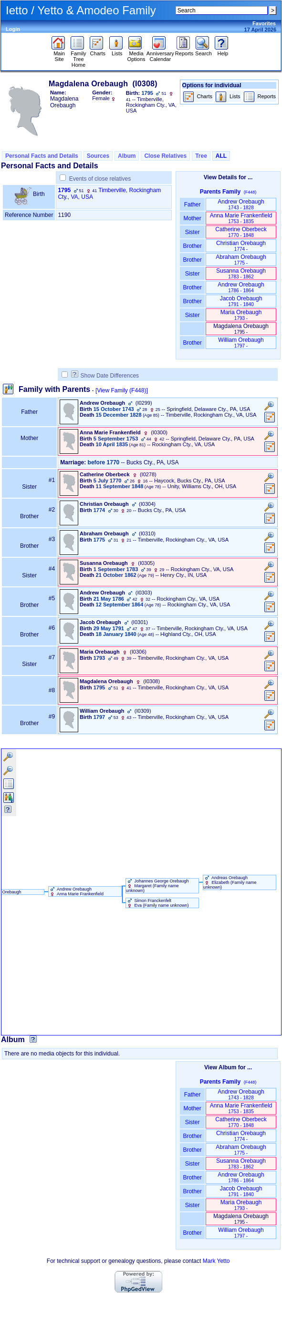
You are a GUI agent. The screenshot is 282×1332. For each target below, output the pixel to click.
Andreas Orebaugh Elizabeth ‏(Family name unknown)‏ (230, 882)
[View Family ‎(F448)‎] (121, 390)
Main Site (59, 54)
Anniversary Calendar (160, 54)
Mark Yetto (216, 1261)
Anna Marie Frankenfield (241, 218)
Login (13, 29)
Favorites (264, 23)
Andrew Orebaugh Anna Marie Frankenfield (76, 891)
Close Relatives (165, 156)
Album (127, 156)
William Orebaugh (240, 342)
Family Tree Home (78, 57)
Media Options (136, 54)
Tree (201, 156)
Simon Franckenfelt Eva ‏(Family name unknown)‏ (157, 903)
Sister (192, 232)
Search (203, 51)
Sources (98, 156)
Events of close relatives (100, 178)
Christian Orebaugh (241, 246)
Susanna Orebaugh (241, 273)
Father (192, 204)
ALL (221, 156)
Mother (192, 218)
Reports (184, 51)
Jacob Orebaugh (241, 301)
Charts (97, 51)
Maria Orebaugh (241, 315)
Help (222, 51)
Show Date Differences (105, 375)
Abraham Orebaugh (241, 260)
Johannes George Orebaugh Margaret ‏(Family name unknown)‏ (157, 886)
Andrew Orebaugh (241, 204)
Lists (117, 51)
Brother (192, 246)
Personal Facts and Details (41, 156)
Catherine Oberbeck (240, 232)
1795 (64, 190)
